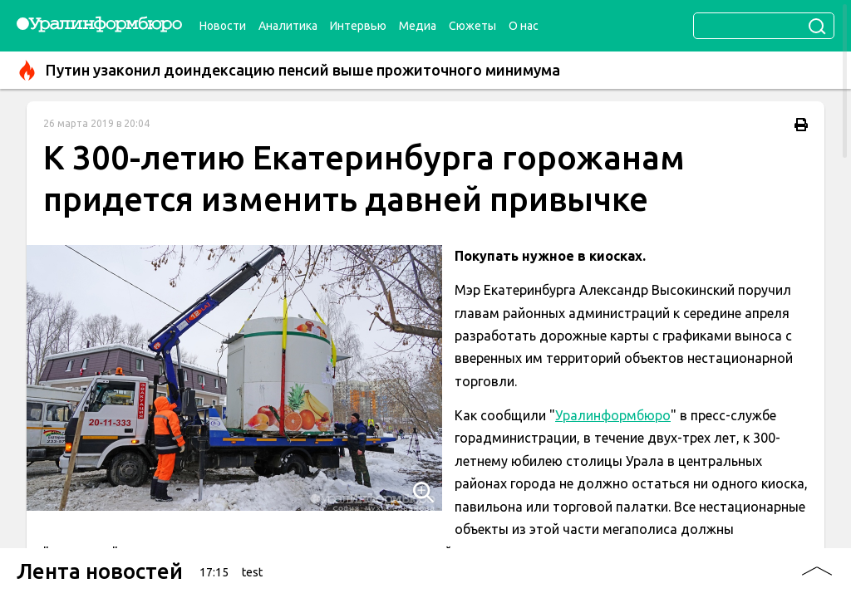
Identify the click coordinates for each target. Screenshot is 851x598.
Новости (222, 25)
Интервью (358, 25)
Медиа (417, 25)
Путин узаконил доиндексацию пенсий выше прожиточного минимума (288, 70)
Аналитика (287, 25)
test (252, 572)
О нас (524, 25)
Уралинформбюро (613, 415)
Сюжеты (472, 25)
